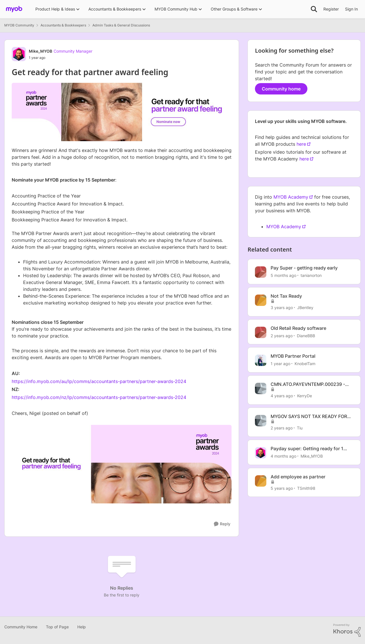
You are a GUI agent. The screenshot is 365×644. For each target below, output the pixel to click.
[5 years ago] (282, 488)
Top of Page (57, 626)
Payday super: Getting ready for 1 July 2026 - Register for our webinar (310, 449)
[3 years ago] (282, 307)
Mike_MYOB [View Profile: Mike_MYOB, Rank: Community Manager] (40, 51)
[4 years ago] (282, 396)
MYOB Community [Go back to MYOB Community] (19, 25)
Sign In (351, 9)
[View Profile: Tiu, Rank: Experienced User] (260, 420)
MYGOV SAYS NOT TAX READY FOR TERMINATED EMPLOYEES (309, 416)
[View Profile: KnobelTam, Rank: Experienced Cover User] (260, 360)
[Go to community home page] (14, 9)
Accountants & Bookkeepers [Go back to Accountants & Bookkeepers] (63, 25)
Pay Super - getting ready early (304, 268)
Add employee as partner (298, 477)
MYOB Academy (290, 197)
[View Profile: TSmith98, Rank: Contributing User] (260, 481)
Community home (281, 89)
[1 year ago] (280, 364)
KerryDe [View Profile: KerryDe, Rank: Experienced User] (304, 395)
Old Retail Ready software (298, 328)
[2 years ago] (282, 335)
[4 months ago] (283, 456)
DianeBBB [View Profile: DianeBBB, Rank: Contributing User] (306, 335)
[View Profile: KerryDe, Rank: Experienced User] (260, 388)
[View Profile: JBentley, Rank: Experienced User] (260, 300)
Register (331, 9)
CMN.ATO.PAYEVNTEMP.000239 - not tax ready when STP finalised (308, 384)
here (301, 144)
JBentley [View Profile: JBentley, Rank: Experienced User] (305, 307)
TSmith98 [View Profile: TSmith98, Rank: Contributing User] (306, 487)
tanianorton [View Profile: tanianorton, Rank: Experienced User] (311, 275)
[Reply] (222, 524)
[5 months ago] (283, 275)
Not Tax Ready (286, 296)
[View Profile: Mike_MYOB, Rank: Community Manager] (19, 54)
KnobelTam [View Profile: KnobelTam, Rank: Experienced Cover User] (305, 363)
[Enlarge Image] (122, 464)
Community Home (20, 626)
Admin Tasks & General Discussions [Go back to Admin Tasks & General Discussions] (121, 25)
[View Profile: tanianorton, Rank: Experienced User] (260, 272)
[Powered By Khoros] (347, 630)
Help (81, 626)
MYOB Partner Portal (293, 356)
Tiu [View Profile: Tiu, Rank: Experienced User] (300, 427)
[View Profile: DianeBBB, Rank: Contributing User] (260, 332)
